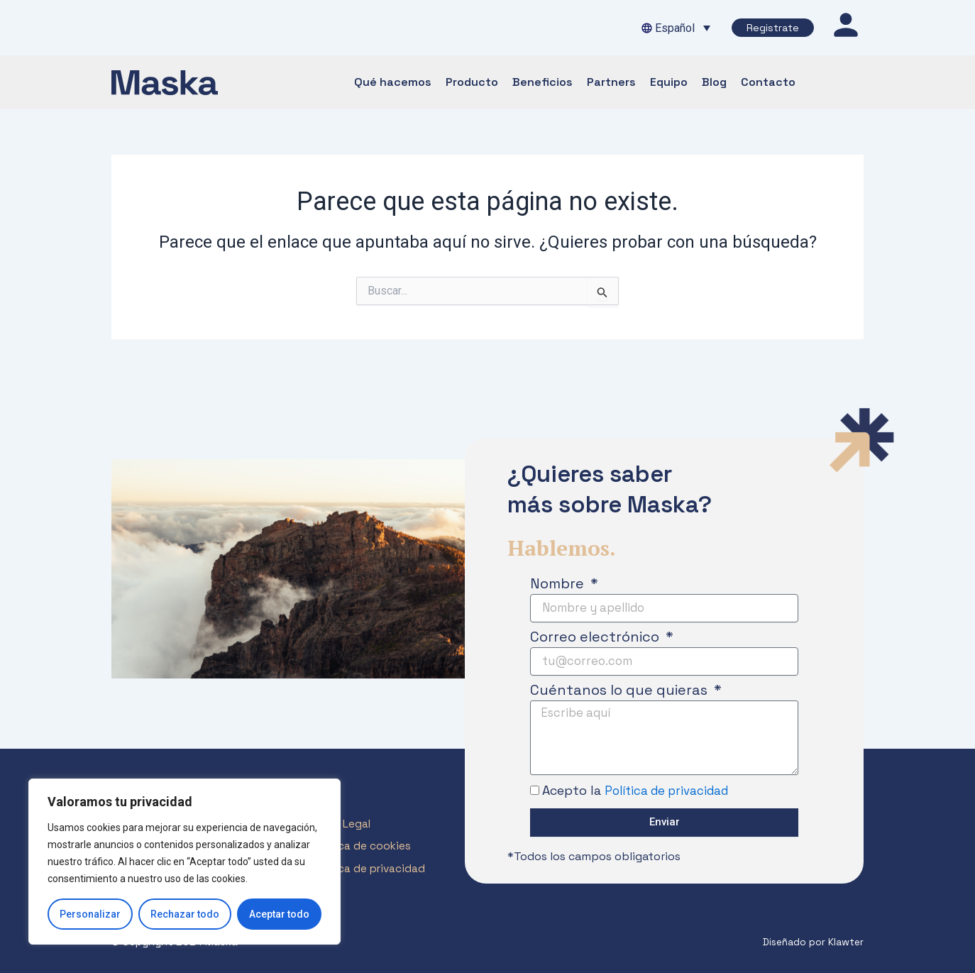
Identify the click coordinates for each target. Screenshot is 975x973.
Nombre (559, 580)
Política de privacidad (671, 792)
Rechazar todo (184, 914)
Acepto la (640, 792)
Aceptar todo (279, 914)
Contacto (768, 82)
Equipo (669, 82)
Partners (611, 82)
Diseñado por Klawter (809, 942)
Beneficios (542, 82)
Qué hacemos (392, 82)
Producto (472, 82)
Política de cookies (366, 849)
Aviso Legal (345, 825)
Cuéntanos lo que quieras (620, 686)
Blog (714, 82)
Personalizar (90, 914)
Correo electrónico (596, 633)
